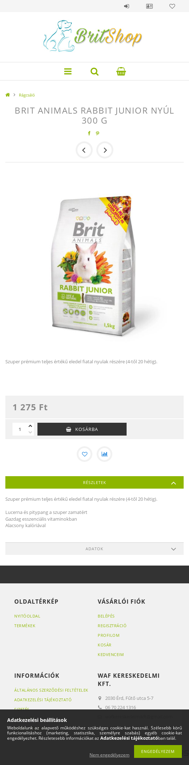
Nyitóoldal (27, 616)
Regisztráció (112, 625)
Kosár (105, 644)
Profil (149, 6)
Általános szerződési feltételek (51, 690)
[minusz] (30, 432)
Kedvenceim (111, 654)
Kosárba (86, 429)
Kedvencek (172, 6)
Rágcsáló (27, 95)
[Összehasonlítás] (104, 454)
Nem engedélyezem (109, 755)
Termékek (24, 625)
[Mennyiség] (19, 429)
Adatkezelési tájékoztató (43, 699)
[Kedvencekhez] (84, 454)
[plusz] (30, 426)
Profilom (108, 635)
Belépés (127, 6)
